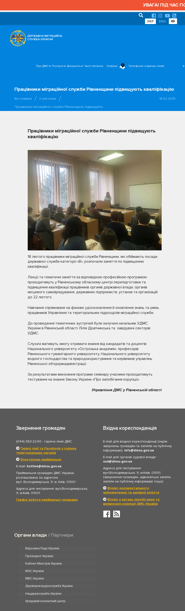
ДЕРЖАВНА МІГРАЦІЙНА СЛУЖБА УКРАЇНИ (44, 37)
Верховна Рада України (42, 549)
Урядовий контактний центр (124, 571)
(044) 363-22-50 (28, 441)
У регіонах (47, 99)
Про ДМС (42, 66)
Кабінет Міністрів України (43, 556)
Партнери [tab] (62, 535)
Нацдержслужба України (43, 571)
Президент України (118, 549)
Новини (111, 66)
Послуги (57, 66)
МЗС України (113, 556)
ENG (162, 21)
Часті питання (93, 66)
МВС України (34, 564)
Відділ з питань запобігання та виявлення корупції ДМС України (131, 501)
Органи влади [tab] (30, 535)
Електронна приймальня (40, 459)
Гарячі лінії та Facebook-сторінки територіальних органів (46, 450)
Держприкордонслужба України (128, 564)
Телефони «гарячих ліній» (146, 66)
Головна (91, 593)
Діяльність (74, 66)
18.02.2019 (167, 99)
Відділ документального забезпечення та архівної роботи (131, 490)
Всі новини (23, 99)
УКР (150, 21)
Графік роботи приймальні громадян (47, 500)
